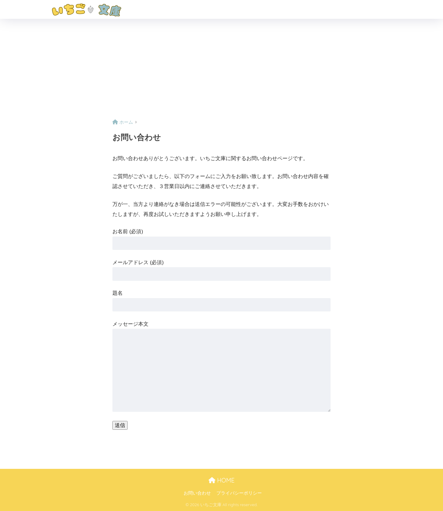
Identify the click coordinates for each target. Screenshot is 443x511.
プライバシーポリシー (239, 493)
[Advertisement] (221, 71)
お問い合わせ (197, 493)
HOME (221, 480)
